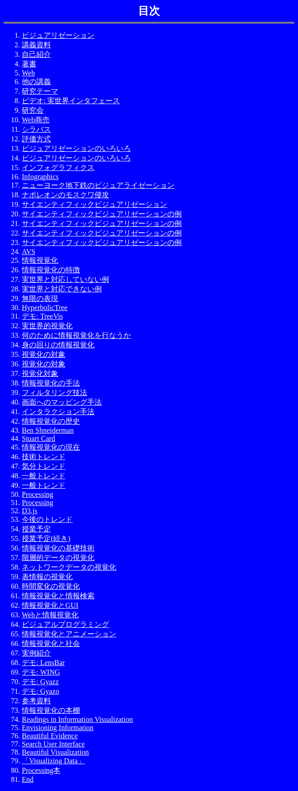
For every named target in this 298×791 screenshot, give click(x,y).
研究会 (33, 110)
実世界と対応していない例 (65, 279)
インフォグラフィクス (58, 167)
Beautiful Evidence (50, 736)
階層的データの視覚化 (58, 557)
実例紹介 (36, 653)
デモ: (31, 316)
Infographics (40, 176)
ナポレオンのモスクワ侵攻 (65, 195)
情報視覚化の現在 (51, 447)
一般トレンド (43, 476)
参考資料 (36, 701)
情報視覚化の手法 (51, 383)
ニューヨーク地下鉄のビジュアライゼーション (98, 185)
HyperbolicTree (45, 307)
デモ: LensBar (43, 662)
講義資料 (36, 45)
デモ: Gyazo (40, 691)
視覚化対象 (40, 373)
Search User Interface (53, 744)
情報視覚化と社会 (51, 643)
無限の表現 (40, 298)
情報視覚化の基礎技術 (58, 548)
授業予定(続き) (46, 538)
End (28, 779)
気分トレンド (43, 466)
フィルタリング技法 (54, 392)
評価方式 (36, 139)
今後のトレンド (47, 519)
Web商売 (36, 120)
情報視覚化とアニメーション (69, 634)
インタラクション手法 (58, 412)
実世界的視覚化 (47, 326)
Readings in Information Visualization (77, 719)
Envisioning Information (58, 727)
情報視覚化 (40, 260)
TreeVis (51, 316)
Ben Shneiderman (48, 430)
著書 (29, 64)
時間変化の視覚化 (51, 586)
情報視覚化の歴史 (51, 421)
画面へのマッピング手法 (62, 402)
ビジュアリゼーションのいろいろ (76, 148)
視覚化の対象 (43, 354)
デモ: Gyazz (40, 682)
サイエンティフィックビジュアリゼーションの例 (102, 214)
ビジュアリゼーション (58, 35)
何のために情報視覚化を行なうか (76, 335)
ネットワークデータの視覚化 (69, 567)
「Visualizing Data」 (53, 761)
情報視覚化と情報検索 (58, 596)
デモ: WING (41, 672)
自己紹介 (36, 54)
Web (28, 73)
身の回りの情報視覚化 (58, 345)
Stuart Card (38, 438)
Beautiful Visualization (55, 752)
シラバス (36, 129)
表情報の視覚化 (47, 577)
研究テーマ (40, 91)
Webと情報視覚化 (50, 615)
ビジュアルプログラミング (65, 624)
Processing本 (41, 770)
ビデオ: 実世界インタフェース (71, 101)
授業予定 (36, 529)
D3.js (29, 511)
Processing (37, 494)
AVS (28, 251)
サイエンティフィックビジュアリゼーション (94, 204)
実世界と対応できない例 (62, 289)
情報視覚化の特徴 (51, 270)
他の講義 (36, 81)
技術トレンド (43, 457)
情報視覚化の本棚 (51, 710)
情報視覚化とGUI (50, 605)
